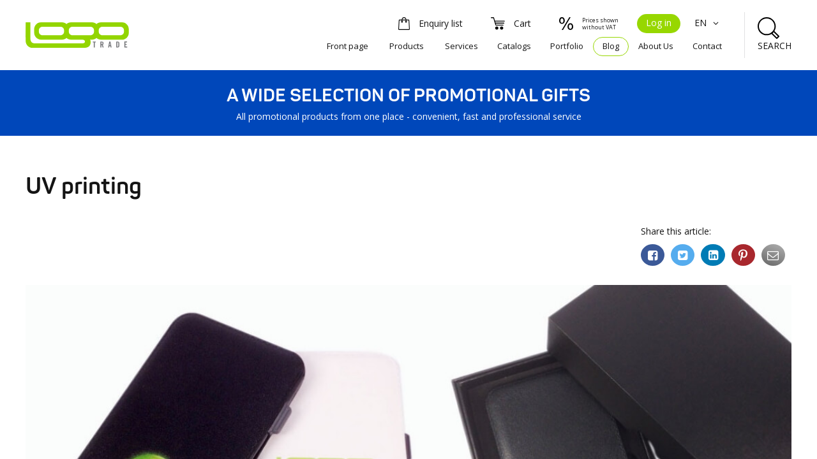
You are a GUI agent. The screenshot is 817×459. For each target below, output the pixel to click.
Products (406, 46)
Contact (707, 46)
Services (461, 46)
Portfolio (566, 46)
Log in (658, 23)
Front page (347, 46)
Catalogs (514, 46)
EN (708, 23)
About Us (655, 46)
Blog (611, 46)
